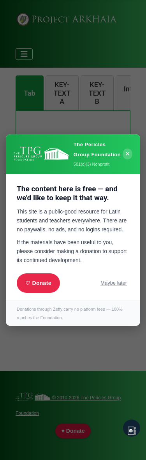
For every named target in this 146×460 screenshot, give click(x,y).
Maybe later (113, 283)
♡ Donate (38, 283)
